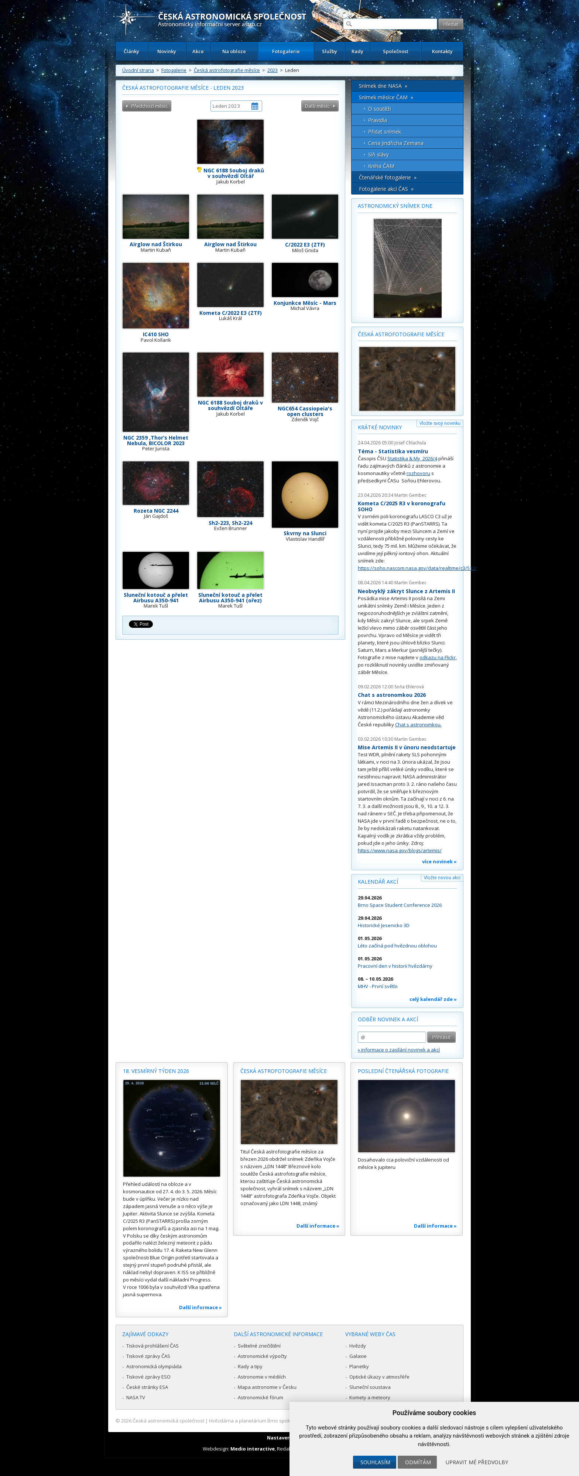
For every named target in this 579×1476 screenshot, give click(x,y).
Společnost (395, 51)
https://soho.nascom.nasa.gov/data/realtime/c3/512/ (417, 568)
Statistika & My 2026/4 (412, 458)
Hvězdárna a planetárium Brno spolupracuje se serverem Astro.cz (283, 1420)
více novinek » (439, 861)
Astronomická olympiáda (154, 1366)
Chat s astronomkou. (418, 724)
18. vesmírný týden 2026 (156, 1070)
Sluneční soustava (370, 1387)
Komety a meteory (369, 1397)
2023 (272, 70)
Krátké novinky (380, 427)
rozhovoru (418, 473)
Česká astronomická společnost (168, 1420)
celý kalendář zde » (433, 999)
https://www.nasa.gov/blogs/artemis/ (400, 850)
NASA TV (135, 1397)
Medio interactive (252, 1448)
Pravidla (377, 120)
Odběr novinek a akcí (388, 1019)
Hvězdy (357, 1345)
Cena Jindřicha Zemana (396, 143)
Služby (329, 51)
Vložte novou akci (442, 877)
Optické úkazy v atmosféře (379, 1376)
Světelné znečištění (259, 1345)
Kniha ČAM (381, 165)
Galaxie (358, 1356)
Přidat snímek (384, 131)
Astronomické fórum (260, 1397)
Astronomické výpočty (262, 1356)
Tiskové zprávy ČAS (148, 1356)
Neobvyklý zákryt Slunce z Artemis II (406, 591)
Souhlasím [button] (375, 1462)
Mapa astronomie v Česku (267, 1387)
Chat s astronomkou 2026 (392, 694)
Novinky (166, 51)
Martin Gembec (410, 495)
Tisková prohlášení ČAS (152, 1345)
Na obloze (234, 51)
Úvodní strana (138, 70)
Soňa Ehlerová (409, 687)
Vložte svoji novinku (439, 423)
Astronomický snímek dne (395, 205)
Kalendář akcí (378, 881)
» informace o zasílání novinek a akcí (399, 1049)
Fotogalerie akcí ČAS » (386, 188)
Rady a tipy (250, 1366)
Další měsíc (317, 106)
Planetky (359, 1366)
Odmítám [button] (418, 1462)
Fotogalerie (286, 51)
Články (131, 51)
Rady (357, 51)
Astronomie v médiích (262, 1376)
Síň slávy (378, 154)
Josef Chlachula (410, 443)
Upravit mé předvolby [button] (477, 1462)
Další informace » (200, 1307)
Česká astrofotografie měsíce (227, 70)
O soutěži (379, 108)
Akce (198, 51)
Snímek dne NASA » (383, 85)
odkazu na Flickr (437, 657)
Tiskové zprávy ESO (148, 1376)
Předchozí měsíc (149, 106)
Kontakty (442, 51)
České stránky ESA (147, 1387)
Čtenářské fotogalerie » (388, 177)
